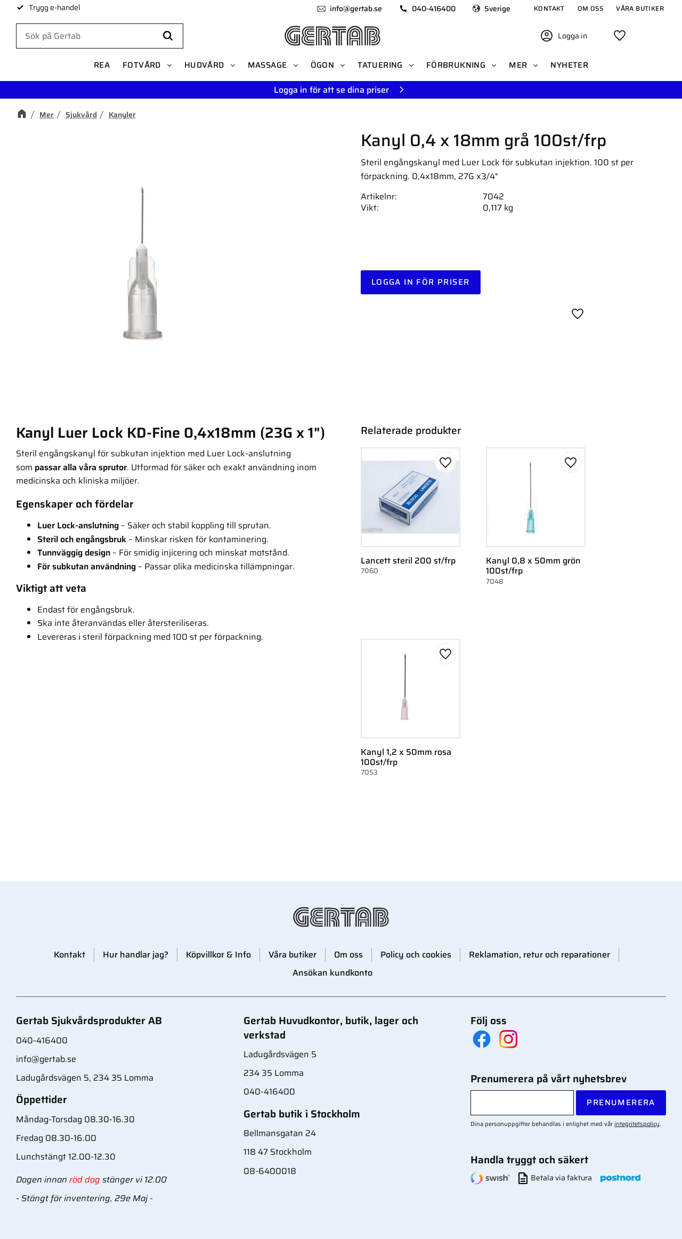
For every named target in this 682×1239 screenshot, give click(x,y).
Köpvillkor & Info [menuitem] (218, 954)
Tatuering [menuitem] (380, 65)
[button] (619, 35)
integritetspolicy (637, 1124)
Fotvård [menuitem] (142, 65)
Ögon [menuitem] (323, 65)
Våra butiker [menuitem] (640, 8)
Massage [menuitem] (267, 65)
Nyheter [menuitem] (569, 65)
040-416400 (434, 8)
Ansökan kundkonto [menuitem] (332, 972)
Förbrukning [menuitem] (455, 65)
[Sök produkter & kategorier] (100, 36)
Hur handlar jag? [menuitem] (135, 954)
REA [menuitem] (102, 65)
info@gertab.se (356, 8)
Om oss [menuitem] (590, 8)
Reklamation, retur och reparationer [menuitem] (539, 954)
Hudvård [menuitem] (204, 65)
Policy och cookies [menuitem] (415, 954)
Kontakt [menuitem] (549, 8)
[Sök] (168, 36)
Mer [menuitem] (518, 65)
